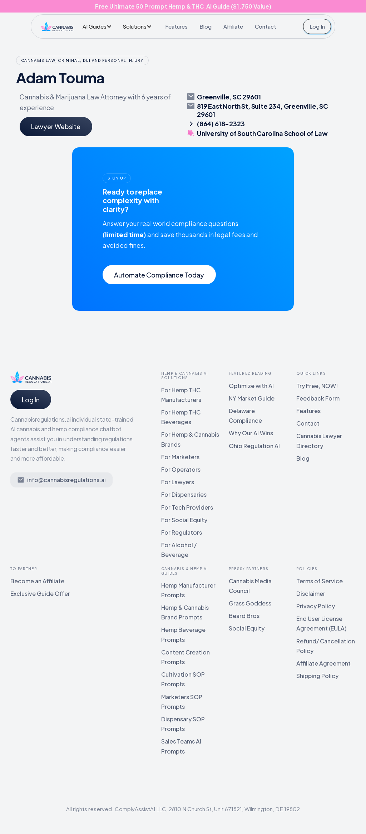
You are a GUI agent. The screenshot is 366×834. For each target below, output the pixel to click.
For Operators (181, 469)
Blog (205, 26)
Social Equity (246, 628)
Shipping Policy (317, 676)
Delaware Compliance (245, 415)
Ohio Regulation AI (254, 446)
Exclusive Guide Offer (40, 593)
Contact (265, 26)
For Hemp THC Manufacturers (181, 394)
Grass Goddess (250, 603)
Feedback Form (318, 398)
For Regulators (181, 532)
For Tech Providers (187, 507)
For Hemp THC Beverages (181, 417)
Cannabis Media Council (250, 585)
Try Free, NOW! (317, 385)
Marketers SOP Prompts (181, 701)
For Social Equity (184, 520)
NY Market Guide (251, 398)
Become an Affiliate (37, 581)
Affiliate (233, 26)
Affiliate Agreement (323, 663)
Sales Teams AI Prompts (181, 746)
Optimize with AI (251, 385)
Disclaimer (310, 593)
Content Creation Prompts (185, 657)
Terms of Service (319, 581)
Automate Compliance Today (159, 275)
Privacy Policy (315, 606)
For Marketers (180, 457)
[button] (99, 26)
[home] (56, 26)
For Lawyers (177, 482)
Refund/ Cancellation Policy (325, 645)
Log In (317, 26)
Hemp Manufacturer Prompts (188, 590)
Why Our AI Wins (251, 433)
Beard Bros (244, 615)
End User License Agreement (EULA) (321, 623)
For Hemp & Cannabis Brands (190, 439)
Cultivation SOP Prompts (183, 679)
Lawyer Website (55, 126)
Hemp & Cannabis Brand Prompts (185, 612)
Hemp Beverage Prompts (183, 634)
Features (176, 26)
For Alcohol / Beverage (179, 549)
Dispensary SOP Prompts (183, 723)
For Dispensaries (184, 494)
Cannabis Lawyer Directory (319, 440)
